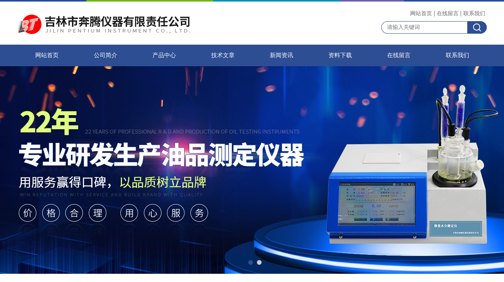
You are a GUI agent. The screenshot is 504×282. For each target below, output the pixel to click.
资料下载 (340, 55)
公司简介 (105, 55)
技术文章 (223, 55)
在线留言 (448, 13)
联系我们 (474, 13)
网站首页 (421, 13)
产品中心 (164, 55)
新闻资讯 (281, 55)
